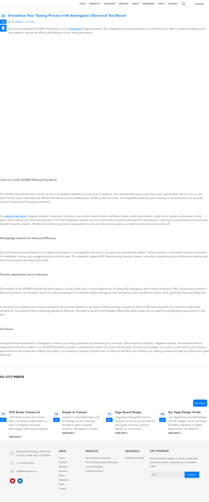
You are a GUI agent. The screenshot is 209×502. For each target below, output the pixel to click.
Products (94, 3)
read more (15, 436)
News (161, 3)
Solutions (109, 3)
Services (123, 3)
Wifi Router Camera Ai (24, 412)
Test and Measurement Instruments (102, 462)
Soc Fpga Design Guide (184, 412)
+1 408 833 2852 (25, 463)
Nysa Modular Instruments (98, 458)
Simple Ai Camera (74, 412)
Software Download (134, 458)
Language (199, 3)
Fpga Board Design (128, 412)
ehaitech (19, 21)
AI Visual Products (94, 466)
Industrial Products (94, 471)
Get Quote (200, 403)
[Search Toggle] (183, 4)
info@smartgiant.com (26, 471)
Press (31, 21)
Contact (173, 3)
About (135, 3)
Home (83, 3)
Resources (149, 3)
